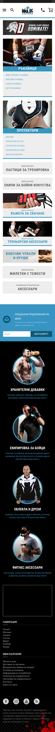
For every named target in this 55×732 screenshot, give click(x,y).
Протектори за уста (14, 141)
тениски (9, 514)
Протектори (27, 130)
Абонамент (41, 334)
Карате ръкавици (13, 84)
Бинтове (9, 137)
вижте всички (27, 168)
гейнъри (29, 395)
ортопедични (27, 573)
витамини (13, 398)
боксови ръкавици (34, 453)
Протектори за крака (15, 146)
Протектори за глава (15, 150)
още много (41, 398)
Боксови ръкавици (14, 79)
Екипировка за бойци (27, 448)
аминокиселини (26, 398)
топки (17, 573)
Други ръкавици (13, 88)
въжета (22, 576)
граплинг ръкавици (15, 453)
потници (46, 514)
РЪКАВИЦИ (27, 68)
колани (30, 576)
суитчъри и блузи (24, 517)
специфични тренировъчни (27, 287)
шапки (12, 517)
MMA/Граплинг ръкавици (17, 75)
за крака (39, 456)
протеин (11, 395)
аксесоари (9, 573)
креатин (20, 395)
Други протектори (14, 155)
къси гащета (20, 514)
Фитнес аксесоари (27, 568)
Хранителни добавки (28, 390)
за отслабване (40, 395)
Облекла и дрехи (27, 509)
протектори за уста (25, 456)
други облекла (34, 514)
